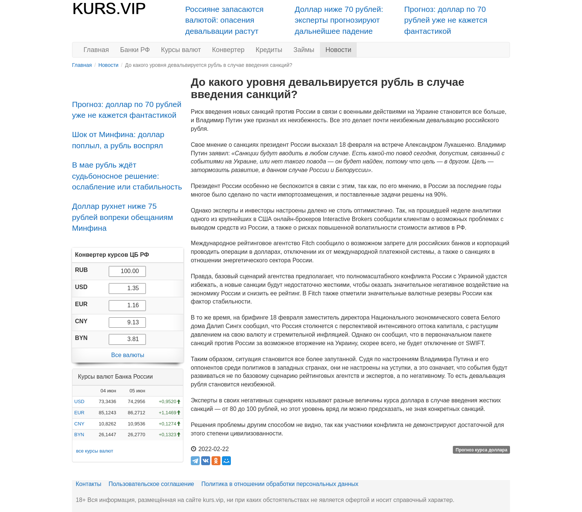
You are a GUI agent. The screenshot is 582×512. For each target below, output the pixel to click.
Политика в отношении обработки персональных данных (279, 484)
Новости (339, 50)
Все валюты (127, 355)
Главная (96, 50)
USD (79, 401)
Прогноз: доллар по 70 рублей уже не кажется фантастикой (445, 20)
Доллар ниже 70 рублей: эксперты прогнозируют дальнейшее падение (339, 20)
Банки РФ (135, 50)
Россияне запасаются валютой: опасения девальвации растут (224, 20)
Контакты (88, 484)
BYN (79, 434)
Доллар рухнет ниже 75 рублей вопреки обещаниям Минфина (122, 217)
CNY (79, 424)
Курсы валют (181, 50)
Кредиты (269, 50)
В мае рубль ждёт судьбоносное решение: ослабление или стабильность (127, 176)
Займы (304, 50)
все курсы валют (94, 451)
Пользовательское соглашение (151, 484)
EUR (79, 412)
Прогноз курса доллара (481, 449)
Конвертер (228, 50)
